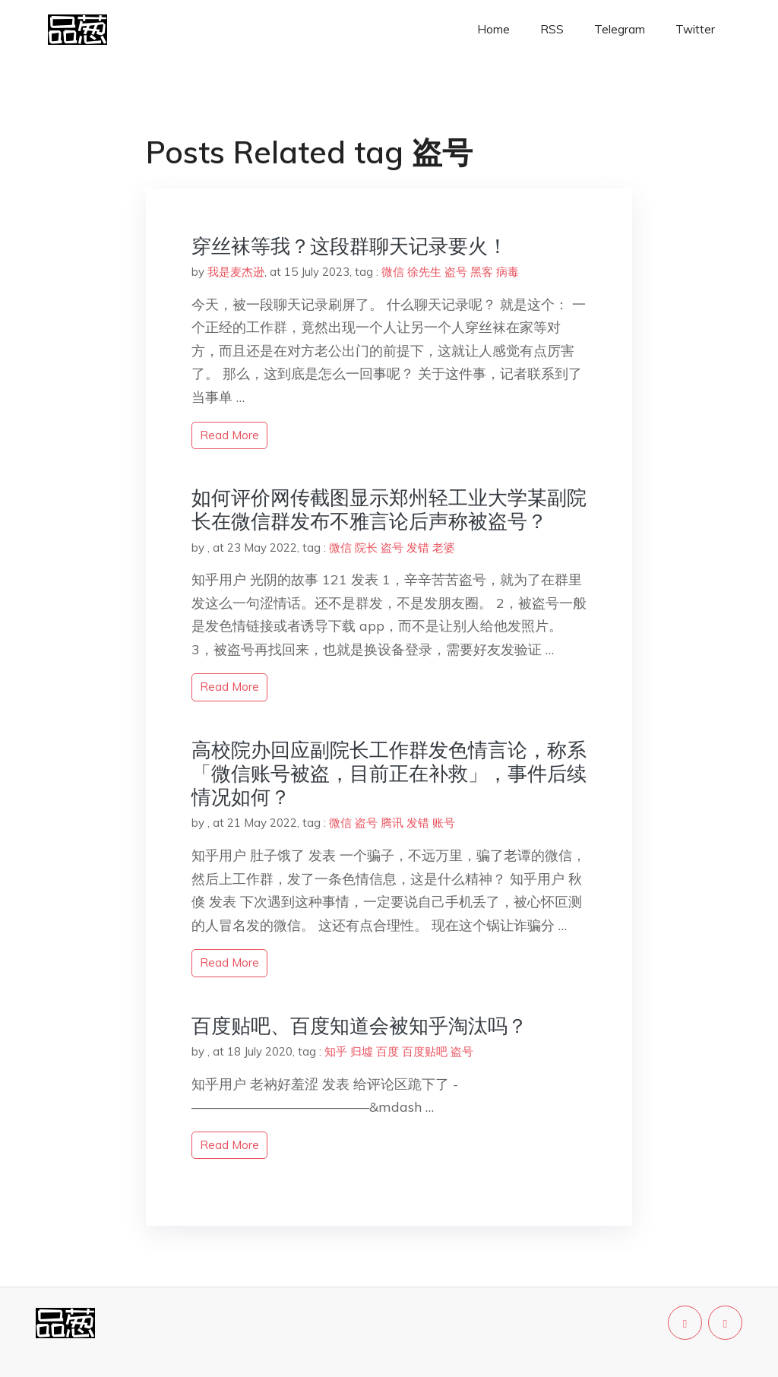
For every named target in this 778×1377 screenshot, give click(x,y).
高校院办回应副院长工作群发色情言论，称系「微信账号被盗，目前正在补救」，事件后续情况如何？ (389, 773)
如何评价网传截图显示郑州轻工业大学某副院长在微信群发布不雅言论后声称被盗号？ (389, 509)
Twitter (695, 29)
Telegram (619, 29)
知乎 (335, 1051)
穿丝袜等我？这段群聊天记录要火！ (349, 245)
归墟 (361, 1051)
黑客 (481, 271)
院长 (366, 547)
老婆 (443, 547)
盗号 (455, 271)
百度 (387, 1051)
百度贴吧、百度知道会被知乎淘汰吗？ (359, 1025)
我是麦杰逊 (235, 271)
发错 (417, 547)
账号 (443, 822)
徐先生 (424, 271)
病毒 (507, 271)
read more (229, 435)
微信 (392, 271)
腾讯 (392, 822)
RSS (552, 29)
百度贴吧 (425, 1051)
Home (493, 29)
